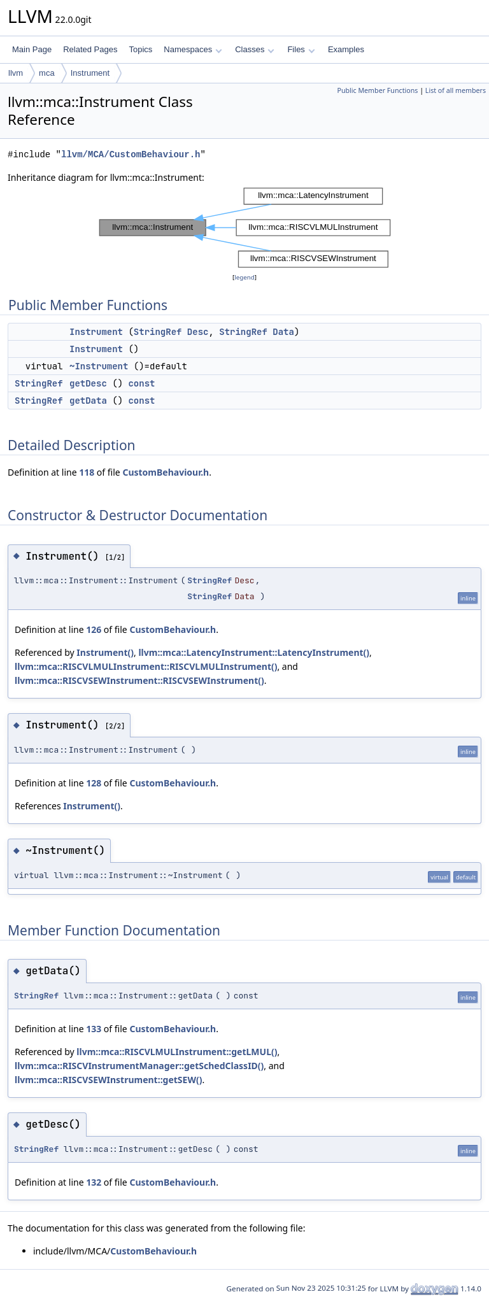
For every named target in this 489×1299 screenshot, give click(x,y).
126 (93, 629)
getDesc (88, 383)
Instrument (90, 73)
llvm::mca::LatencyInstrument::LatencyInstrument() (253, 652)
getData (88, 400)
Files (301, 49)
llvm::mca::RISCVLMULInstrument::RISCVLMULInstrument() (146, 666)
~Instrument (98, 366)
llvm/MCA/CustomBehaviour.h (130, 154)
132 (93, 1182)
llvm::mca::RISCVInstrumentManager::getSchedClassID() (139, 1066)
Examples (346, 49)
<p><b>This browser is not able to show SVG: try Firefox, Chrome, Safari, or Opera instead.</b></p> (244, 228)
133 (93, 1029)
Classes (254, 49)
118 (86, 472)
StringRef (158, 331)
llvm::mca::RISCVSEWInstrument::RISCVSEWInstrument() (139, 680)
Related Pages (90, 49)
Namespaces (193, 49)
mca (47, 73)
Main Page (32, 49)
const (141, 383)
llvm (15, 73)
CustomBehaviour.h (165, 472)
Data (283, 331)
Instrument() (105, 652)
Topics (140, 49)
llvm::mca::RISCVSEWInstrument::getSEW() (108, 1080)
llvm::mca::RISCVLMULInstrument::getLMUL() (176, 1052)
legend (244, 277)
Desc (198, 331)
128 (93, 783)
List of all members (455, 90)
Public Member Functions (377, 90)
